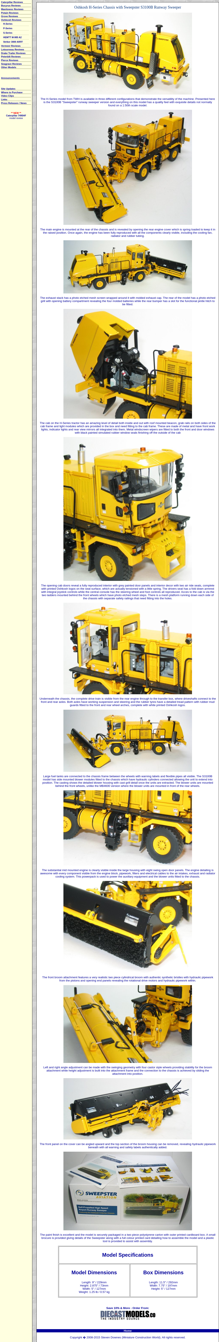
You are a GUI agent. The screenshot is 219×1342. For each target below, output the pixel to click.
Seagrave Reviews (11, 64)
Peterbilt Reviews (11, 56)
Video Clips (7, 96)
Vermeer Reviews (11, 46)
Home (128, 1330)
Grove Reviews (9, 16)
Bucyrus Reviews (11, 5)
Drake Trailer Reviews (13, 53)
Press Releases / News (14, 103)
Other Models (8, 67)
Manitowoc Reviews (12, 9)
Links (4, 99)
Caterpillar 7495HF (16, 115)
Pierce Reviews (9, 60)
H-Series (7, 24)
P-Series (7, 28)
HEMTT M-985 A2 (12, 37)
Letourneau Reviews (12, 49)
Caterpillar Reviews (12, 2)
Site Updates (8, 88)
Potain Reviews (9, 13)
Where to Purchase (11, 92)
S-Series (7, 33)
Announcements (10, 78)
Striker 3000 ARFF (13, 42)
